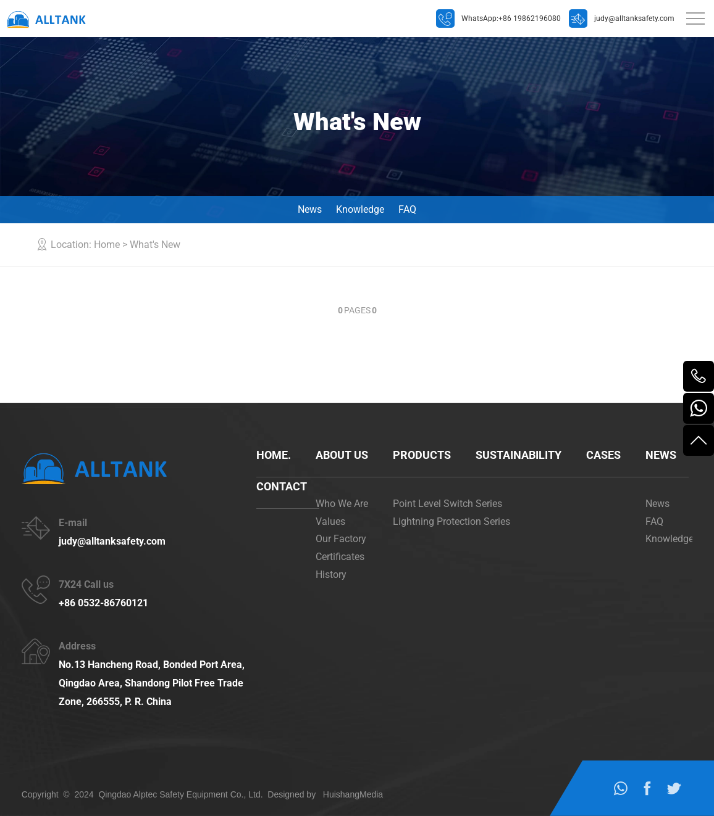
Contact (281, 486)
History (331, 574)
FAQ (407, 209)
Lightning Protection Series (451, 521)
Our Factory (341, 539)
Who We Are (342, 503)
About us (342, 454)
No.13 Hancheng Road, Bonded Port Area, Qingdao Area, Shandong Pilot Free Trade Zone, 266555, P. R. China (152, 683)
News (310, 209)
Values (330, 521)
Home (107, 244)
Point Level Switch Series (447, 503)
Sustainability (518, 454)
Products (422, 454)
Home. (273, 454)
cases (603, 454)
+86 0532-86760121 (103, 603)
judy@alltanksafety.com (112, 541)
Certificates (340, 557)
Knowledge (360, 209)
